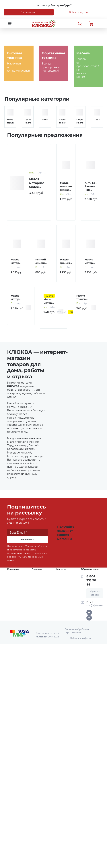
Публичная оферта (81, 638)
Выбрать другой (78, 12)
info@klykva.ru (94, 605)
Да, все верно (28, 12)
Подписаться (27, 539)
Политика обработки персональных (77, 631)
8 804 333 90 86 (91, 580)
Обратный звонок (94, 593)
